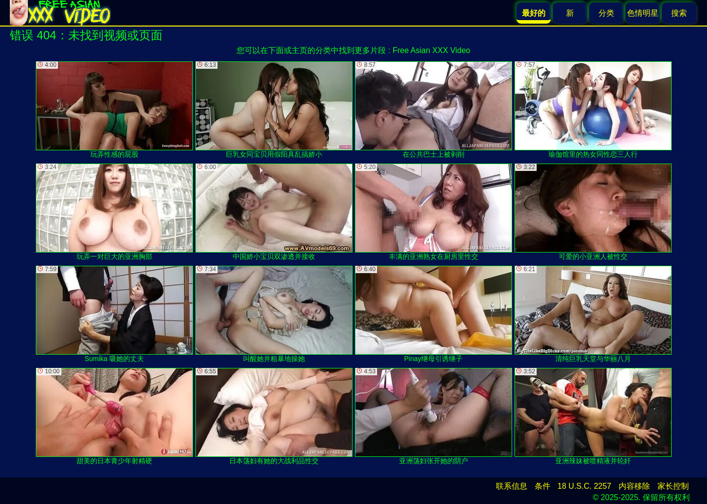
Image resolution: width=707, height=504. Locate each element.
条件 (542, 486)
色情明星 (642, 13)
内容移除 (634, 486)
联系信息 (511, 486)
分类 (606, 13)
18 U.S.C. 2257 (584, 486)
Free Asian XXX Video (431, 50)
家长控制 (673, 486)
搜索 (679, 13)
